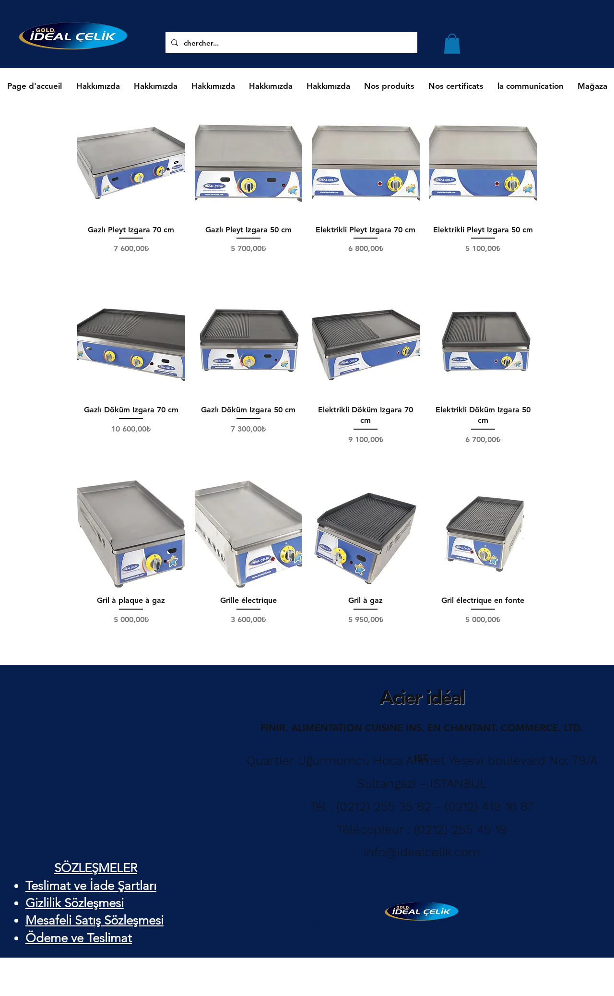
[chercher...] (317, 42)
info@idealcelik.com (422, 852)
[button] (452, 44)
